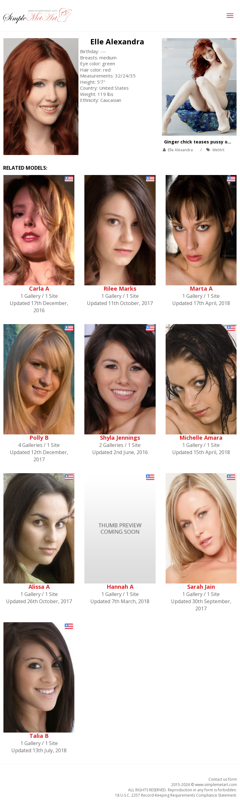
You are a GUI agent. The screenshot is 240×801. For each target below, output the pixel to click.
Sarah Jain (201, 586)
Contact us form (222, 779)
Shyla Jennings (120, 437)
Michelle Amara (200, 437)
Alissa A (39, 586)
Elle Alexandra (117, 41)
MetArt (218, 150)
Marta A (201, 288)
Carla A (39, 288)
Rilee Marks (119, 288)
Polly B (39, 437)
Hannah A (120, 586)
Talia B (39, 735)
